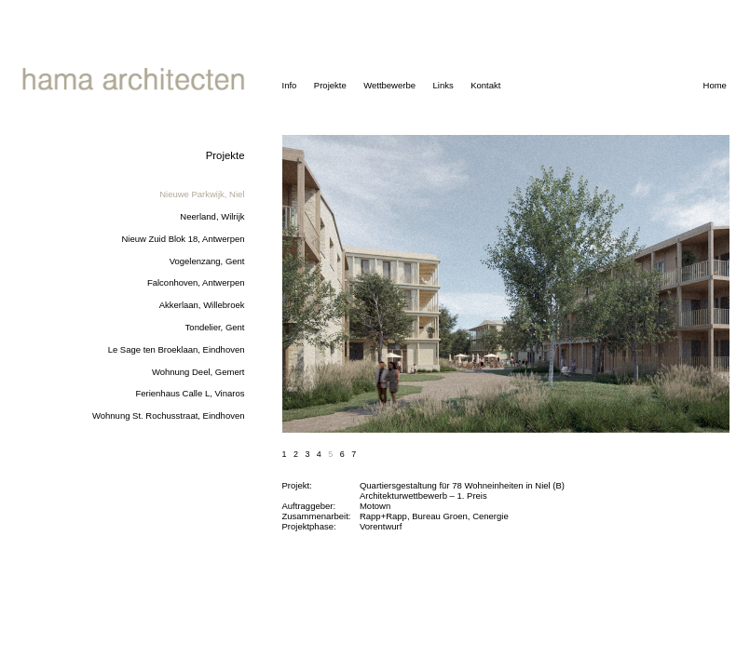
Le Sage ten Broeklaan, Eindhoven (176, 349)
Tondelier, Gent (215, 327)
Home (715, 85)
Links (442, 85)
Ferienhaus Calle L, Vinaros (189, 393)
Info (289, 85)
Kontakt (485, 85)
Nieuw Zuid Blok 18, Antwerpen (182, 239)
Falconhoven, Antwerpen (196, 282)
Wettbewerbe (389, 85)
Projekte (330, 85)
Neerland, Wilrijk (212, 216)
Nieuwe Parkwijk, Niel (201, 194)
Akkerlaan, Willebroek (202, 305)
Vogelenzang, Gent (207, 261)
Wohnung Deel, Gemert (198, 372)
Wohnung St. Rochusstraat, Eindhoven (168, 415)
